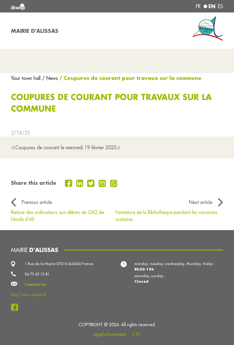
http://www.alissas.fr (28, 294)
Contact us (35, 284)
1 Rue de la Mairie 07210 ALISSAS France (59, 263)
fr (198, 6)
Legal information (110, 334)
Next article (200, 202)
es (220, 6)
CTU (136, 334)
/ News (50, 78)
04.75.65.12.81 (37, 274)
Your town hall (26, 78)
